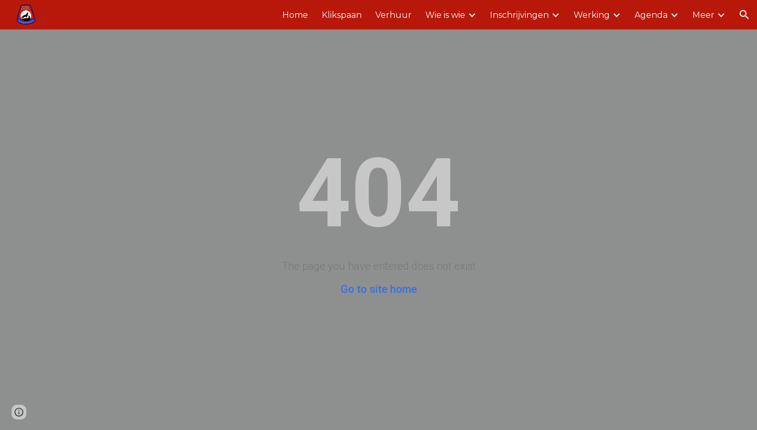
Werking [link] (592, 15)
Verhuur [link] (393, 15)
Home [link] (295, 15)
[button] (744, 14)
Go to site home (379, 289)
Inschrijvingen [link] (519, 15)
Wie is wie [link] (445, 15)
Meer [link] (703, 15)
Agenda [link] (651, 15)
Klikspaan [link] (342, 15)
